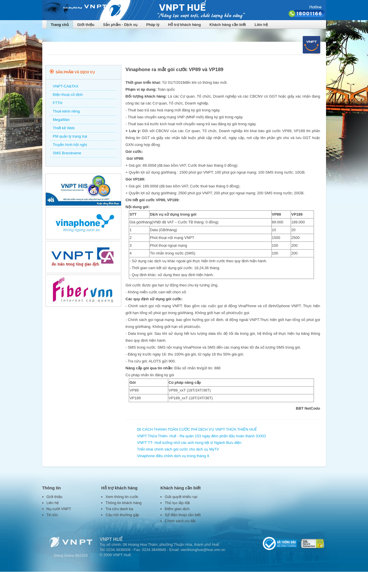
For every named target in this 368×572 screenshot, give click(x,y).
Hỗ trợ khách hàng (184, 24)
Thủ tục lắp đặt (177, 503)
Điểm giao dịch (177, 509)
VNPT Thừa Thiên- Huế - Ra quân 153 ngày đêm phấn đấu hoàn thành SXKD (201, 436)
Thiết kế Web (64, 128)
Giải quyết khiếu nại (181, 497)
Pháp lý (153, 24)
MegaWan (61, 119)
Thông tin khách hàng (123, 503)
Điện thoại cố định (68, 94)
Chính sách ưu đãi (180, 521)
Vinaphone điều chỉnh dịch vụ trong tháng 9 (173, 456)
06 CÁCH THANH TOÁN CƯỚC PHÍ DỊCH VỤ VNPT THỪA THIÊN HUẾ (197, 429)
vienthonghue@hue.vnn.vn (203, 550)
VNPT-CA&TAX (65, 86)
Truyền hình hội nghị (70, 144)
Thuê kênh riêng (66, 111)
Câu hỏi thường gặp (122, 515)
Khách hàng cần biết (228, 24)
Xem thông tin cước (122, 497)
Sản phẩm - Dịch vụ (120, 24)
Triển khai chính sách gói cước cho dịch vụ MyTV (178, 449)
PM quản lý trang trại (70, 136)
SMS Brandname (67, 153)
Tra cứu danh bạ (119, 509)
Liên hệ (261, 24)
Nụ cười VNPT (59, 509)
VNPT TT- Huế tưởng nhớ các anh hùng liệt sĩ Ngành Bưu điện (189, 442)
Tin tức (52, 515)
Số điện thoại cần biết (183, 515)
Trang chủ (60, 24)
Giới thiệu (86, 24)
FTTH (57, 103)
